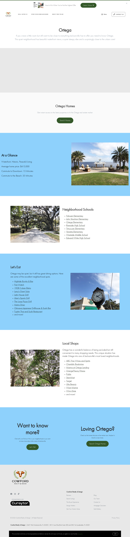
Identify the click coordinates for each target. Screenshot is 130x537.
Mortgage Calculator (100, 506)
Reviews (68, 495)
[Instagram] (15, 494)
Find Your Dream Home (39, 14)
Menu (104, 14)
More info (80, 534)
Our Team (97, 499)
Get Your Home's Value (73, 509)
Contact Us (97, 502)
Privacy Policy (116, 518)
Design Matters (70, 506)
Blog (95, 495)
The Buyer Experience (72, 502)
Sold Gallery (97, 509)
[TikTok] (18, 494)
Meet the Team (57, 14)
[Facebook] (11, 494)
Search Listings (70, 499)
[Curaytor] (20, 505)
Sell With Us (22, 14)
